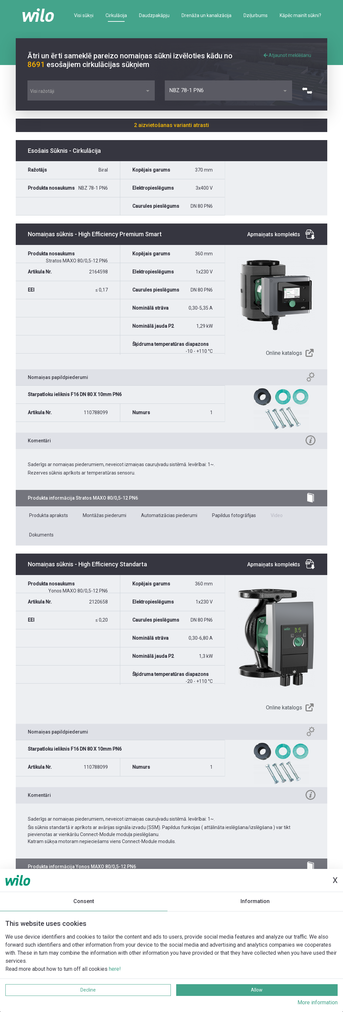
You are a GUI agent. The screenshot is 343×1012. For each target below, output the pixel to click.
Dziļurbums (256, 15)
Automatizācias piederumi (169, 515)
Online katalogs (284, 353)
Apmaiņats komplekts (273, 234)
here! (115, 969)
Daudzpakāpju (154, 15)
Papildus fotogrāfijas (234, 515)
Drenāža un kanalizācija (206, 15)
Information (255, 901)
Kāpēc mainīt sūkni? (300, 15)
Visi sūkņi (83, 15)
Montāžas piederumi (104, 515)
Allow (257, 990)
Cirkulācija (116, 15)
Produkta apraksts (48, 515)
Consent (83, 901)
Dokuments (41, 534)
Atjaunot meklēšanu (287, 55)
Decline (88, 990)
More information (317, 1002)
